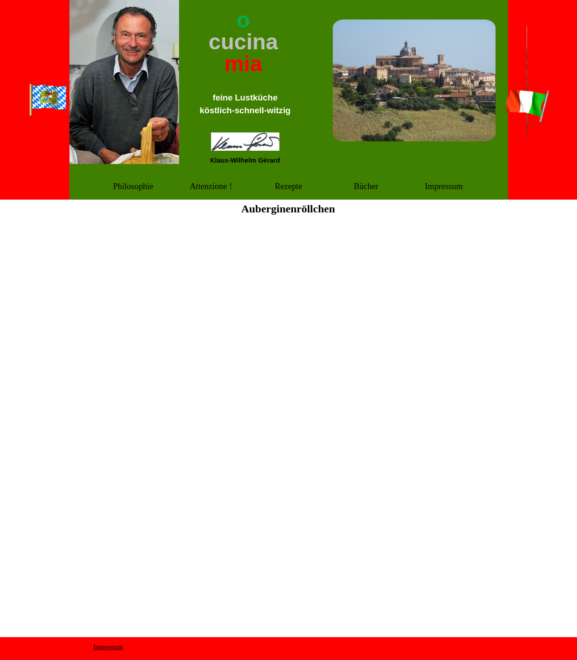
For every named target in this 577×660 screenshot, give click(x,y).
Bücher (366, 186)
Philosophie (133, 186)
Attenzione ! (211, 186)
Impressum (444, 186)
